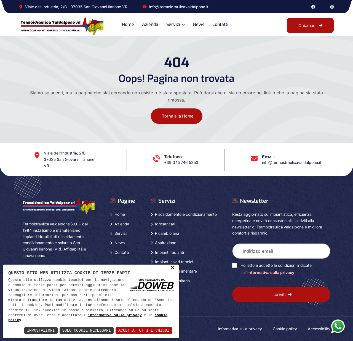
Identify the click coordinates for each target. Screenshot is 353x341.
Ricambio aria (167, 233)
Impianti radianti (169, 252)
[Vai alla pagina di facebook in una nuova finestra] (313, 6)
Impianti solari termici (174, 261)
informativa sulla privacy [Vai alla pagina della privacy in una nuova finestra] (270, 272)
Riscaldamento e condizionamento (186, 214)
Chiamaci (310, 25)
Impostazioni (41, 330)
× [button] (172, 268)
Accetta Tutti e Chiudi (143, 330)
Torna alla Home (178, 116)
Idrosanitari (165, 224)
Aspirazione (165, 242)
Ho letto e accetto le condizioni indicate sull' (276, 269)
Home (128, 24)
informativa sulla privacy (115, 315)
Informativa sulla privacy (240, 328)
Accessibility (319, 328)
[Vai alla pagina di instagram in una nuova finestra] (332, 6)
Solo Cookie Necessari (86, 330)
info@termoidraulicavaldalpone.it (178, 6)
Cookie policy (285, 328)
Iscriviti (281, 294)
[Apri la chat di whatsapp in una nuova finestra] (338, 326)
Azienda (150, 24)
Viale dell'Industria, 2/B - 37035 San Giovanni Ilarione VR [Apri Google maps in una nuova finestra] (76, 6)
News (198, 24)
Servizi (173, 24)
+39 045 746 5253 (181, 162)
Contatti (220, 24)
